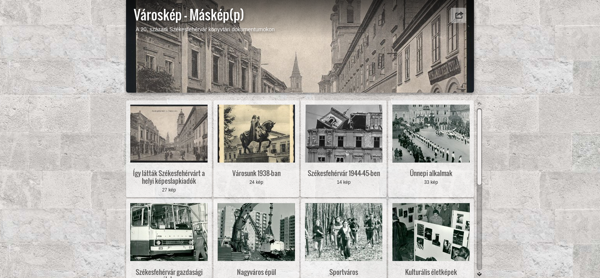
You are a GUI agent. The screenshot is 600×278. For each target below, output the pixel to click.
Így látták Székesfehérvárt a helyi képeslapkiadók (169, 176)
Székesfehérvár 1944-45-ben (344, 173)
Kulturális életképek (431, 272)
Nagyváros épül (256, 272)
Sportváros (343, 272)
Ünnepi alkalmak (431, 173)
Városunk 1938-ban (256, 173)
